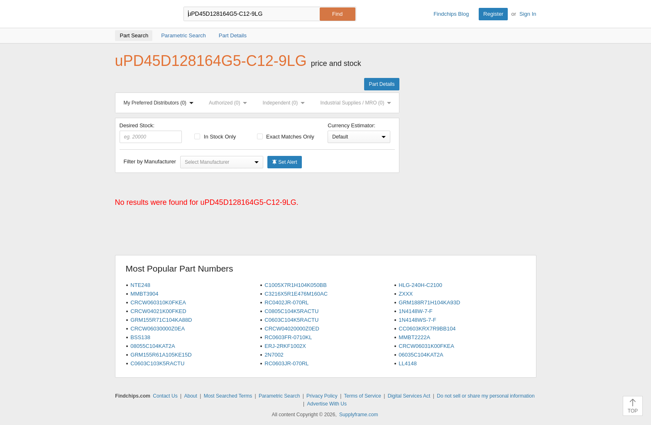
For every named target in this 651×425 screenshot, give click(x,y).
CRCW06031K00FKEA (426, 346)
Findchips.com (142, 14)
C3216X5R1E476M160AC (296, 294)
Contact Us (165, 396)
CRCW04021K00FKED (158, 311)
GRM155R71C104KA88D (161, 320)
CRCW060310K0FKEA (158, 302)
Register (493, 14)
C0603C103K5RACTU (157, 363)
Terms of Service (362, 396)
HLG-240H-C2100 (420, 285)
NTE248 (140, 285)
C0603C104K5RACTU (291, 320)
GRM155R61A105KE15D (160, 355)
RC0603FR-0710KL (288, 337)
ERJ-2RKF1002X (285, 346)
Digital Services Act (409, 396)
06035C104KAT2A (421, 355)
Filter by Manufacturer (150, 161)
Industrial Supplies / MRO (357, 103)
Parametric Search (279, 396)
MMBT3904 (144, 294)
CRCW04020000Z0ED (291, 328)
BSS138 (140, 337)
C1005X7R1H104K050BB (295, 285)
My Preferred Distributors (160, 103)
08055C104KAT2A (152, 346)
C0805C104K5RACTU (291, 311)
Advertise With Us (327, 404)
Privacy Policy (322, 396)
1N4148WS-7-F (417, 320)
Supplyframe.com (358, 415)
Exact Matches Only (285, 137)
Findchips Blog (451, 14)
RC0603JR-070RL (286, 363)
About (190, 396)
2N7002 (274, 355)
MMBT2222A (414, 337)
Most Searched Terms (228, 396)
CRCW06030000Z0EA (157, 328)
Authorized (229, 103)
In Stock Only (215, 137)
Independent (285, 103)
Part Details (381, 84)
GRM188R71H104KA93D (429, 302)
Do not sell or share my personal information (485, 396)
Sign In (527, 14)
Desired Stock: (151, 132)
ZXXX (406, 294)
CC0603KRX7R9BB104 (427, 328)
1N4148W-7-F (415, 311)
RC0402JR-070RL (286, 302)
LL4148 (407, 363)
